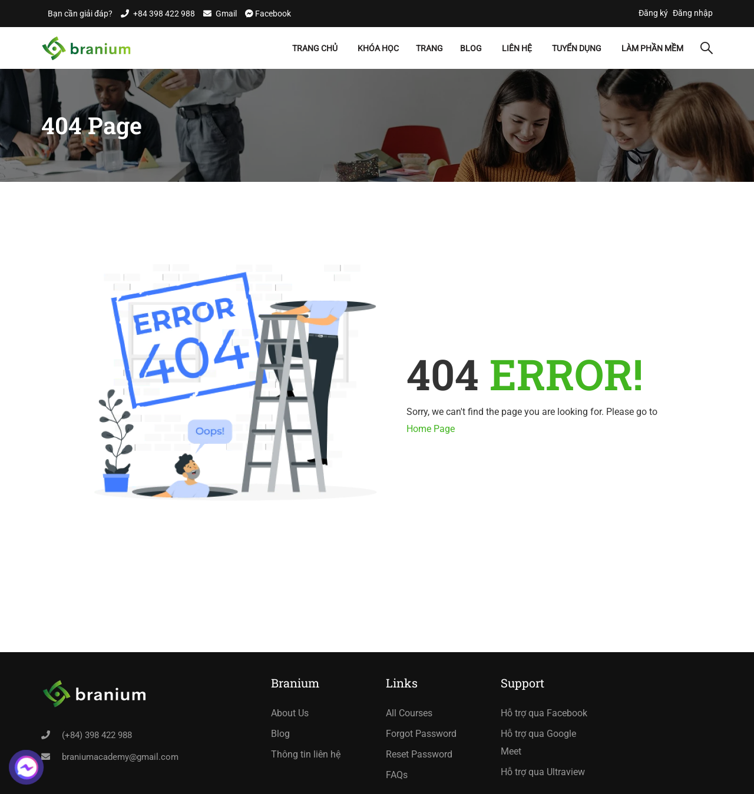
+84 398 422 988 (164, 13)
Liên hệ (517, 48)
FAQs (397, 774)
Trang (429, 48)
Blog (471, 48)
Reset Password (419, 754)
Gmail (226, 13)
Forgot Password (421, 733)
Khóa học (378, 48)
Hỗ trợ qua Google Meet (538, 742)
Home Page (430, 428)
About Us (290, 713)
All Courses (409, 713)
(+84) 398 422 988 (97, 735)
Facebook (272, 13)
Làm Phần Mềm (652, 48)
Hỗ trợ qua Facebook (544, 713)
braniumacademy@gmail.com (120, 757)
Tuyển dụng (576, 48)
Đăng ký (653, 13)
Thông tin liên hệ (305, 754)
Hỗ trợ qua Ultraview (543, 772)
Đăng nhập (693, 13)
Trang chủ (315, 48)
